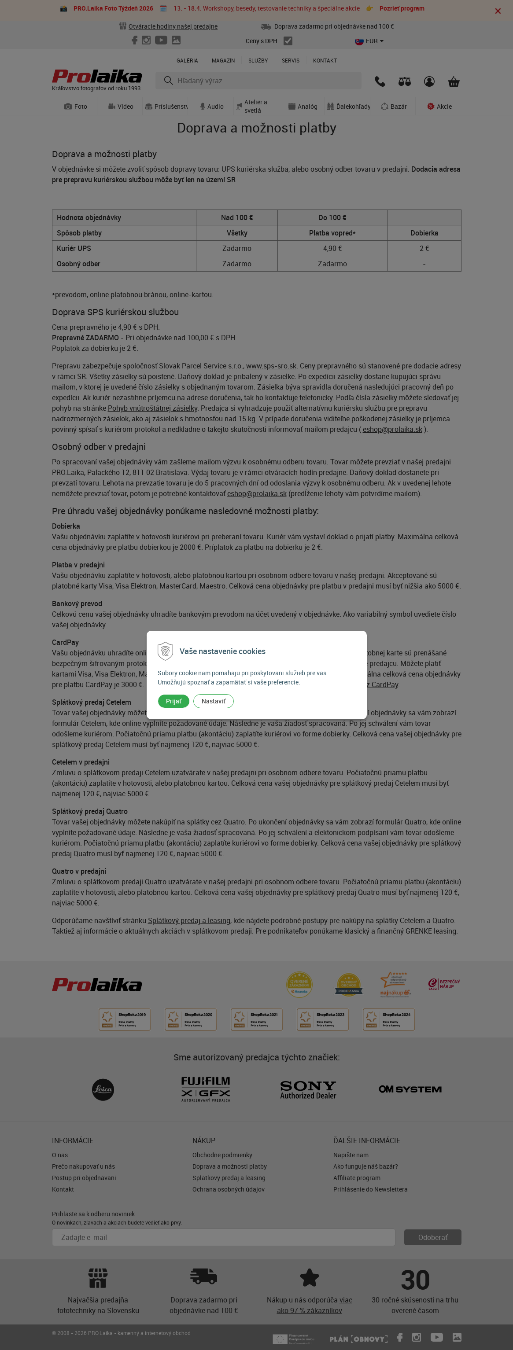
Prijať (173, 701)
